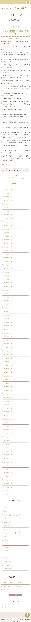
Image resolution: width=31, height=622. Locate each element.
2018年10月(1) (8, 487)
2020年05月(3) (8, 419)
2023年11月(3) (8, 275)
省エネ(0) (6, 547)
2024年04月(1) (8, 258)
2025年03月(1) (8, 218)
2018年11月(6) (8, 483)
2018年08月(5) (8, 494)
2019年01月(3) (8, 476)
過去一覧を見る (15, 595)
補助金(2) (6, 526)
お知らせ (4, 164)
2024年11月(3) (8, 232)
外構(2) (6, 536)
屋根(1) (6, 529)
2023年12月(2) (8, 272)
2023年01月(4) (8, 311)
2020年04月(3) (8, 422)
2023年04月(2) (8, 301)
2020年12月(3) (8, 397)
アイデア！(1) (7, 558)
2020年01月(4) (8, 433)
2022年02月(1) (8, 351)
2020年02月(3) (8, 430)
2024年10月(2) (8, 236)
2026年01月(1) (8, 189)
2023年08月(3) (8, 286)
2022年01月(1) (8, 354)
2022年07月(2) (8, 333)
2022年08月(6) (8, 329)
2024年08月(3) (8, 243)
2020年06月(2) (8, 415)
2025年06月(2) (8, 207)
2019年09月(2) (8, 447)
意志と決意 (5, 590)
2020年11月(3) (8, 401)
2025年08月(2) (8, 200)
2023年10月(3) (8, 279)
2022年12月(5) (8, 315)
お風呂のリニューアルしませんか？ (12, 582)
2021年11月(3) (8, 361)
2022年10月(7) (8, 322)
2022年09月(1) (8, 326)
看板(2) (6, 551)
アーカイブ (15, 184)
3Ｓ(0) (5, 554)
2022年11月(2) (8, 318)
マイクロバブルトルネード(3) (12, 533)
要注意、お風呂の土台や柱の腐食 (11, 586)
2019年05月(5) (8, 462)
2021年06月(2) (8, 376)
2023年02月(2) (8, 308)
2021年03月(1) (8, 387)
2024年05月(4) (8, 254)
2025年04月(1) (8, 215)
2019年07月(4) (8, 455)
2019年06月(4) (8, 458)
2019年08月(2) (8, 451)
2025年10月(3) (8, 193)
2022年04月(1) (8, 344)
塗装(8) (6, 511)
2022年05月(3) (8, 340)
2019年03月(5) (8, 469)
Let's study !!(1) (8, 565)
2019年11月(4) (8, 440)
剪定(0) (6, 540)
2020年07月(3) (8, 412)
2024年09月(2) (8, 240)
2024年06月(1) (8, 250)
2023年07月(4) (8, 290)
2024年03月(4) (8, 261)
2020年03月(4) (8, 426)
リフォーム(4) (7, 522)
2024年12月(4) (8, 229)
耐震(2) (6, 543)
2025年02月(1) (8, 222)
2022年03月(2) (8, 347)
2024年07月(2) (8, 247)
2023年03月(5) (8, 304)
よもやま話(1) (7, 561)
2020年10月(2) (8, 404)
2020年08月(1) (8, 408)
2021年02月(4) (8, 390)
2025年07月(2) (8, 204)
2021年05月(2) (8, 379)
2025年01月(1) (8, 225)
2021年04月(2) (8, 383)
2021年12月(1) (8, 358)
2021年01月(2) (8, 394)
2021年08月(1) (8, 369)
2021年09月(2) (8, 365)
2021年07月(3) (8, 372)
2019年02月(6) (8, 473)
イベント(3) (7, 518)
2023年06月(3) (8, 293)
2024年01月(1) (8, 268)
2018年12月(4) (8, 480)
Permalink (5, 169)
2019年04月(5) (8, 465)
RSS (5, 608)
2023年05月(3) (8, 297)
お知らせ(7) (7, 508)
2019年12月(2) (8, 437)
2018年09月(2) (8, 491)
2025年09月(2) (8, 197)
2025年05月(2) (8, 211)
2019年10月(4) (8, 444)
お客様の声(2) (7, 569)
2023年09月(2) (8, 283)
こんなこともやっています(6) (12, 515)
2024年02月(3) (8, 265)
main (15, 178)
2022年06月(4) (8, 336)
